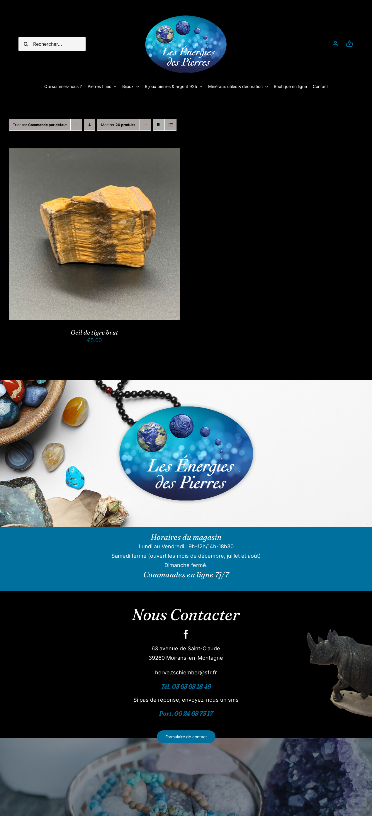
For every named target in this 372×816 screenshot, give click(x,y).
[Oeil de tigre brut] (94, 153)
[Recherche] (25, 44)
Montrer (118, 125)
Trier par (40, 125)
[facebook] (185, 634)
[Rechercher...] (51, 44)
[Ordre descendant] (89, 125)
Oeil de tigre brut (94, 332)
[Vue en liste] (170, 124)
